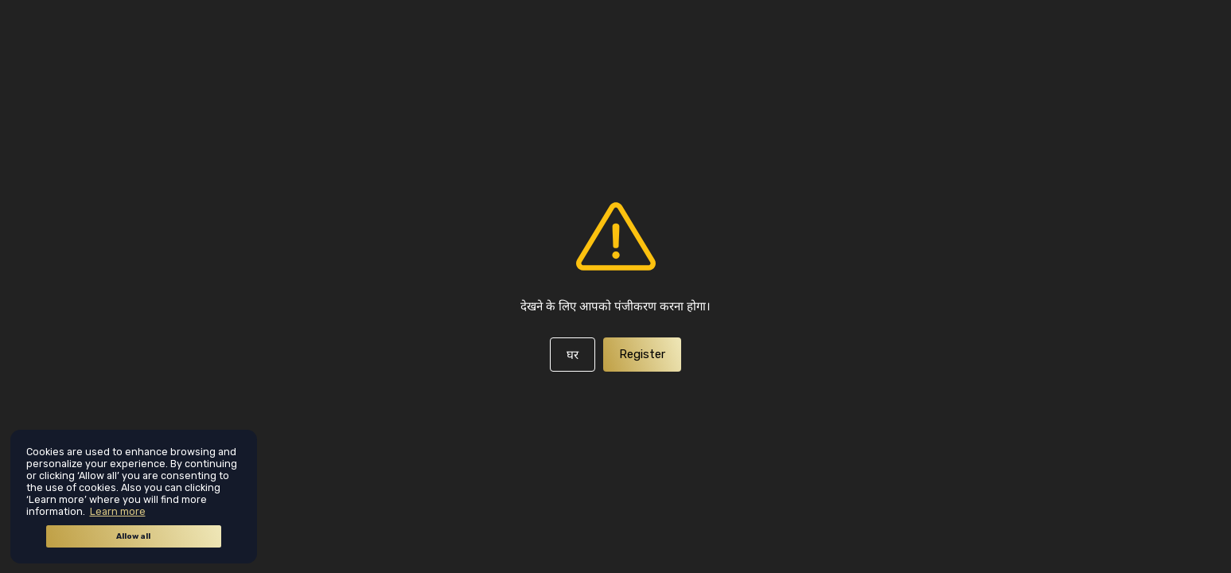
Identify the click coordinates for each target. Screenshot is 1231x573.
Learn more (118, 511)
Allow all (133, 536)
